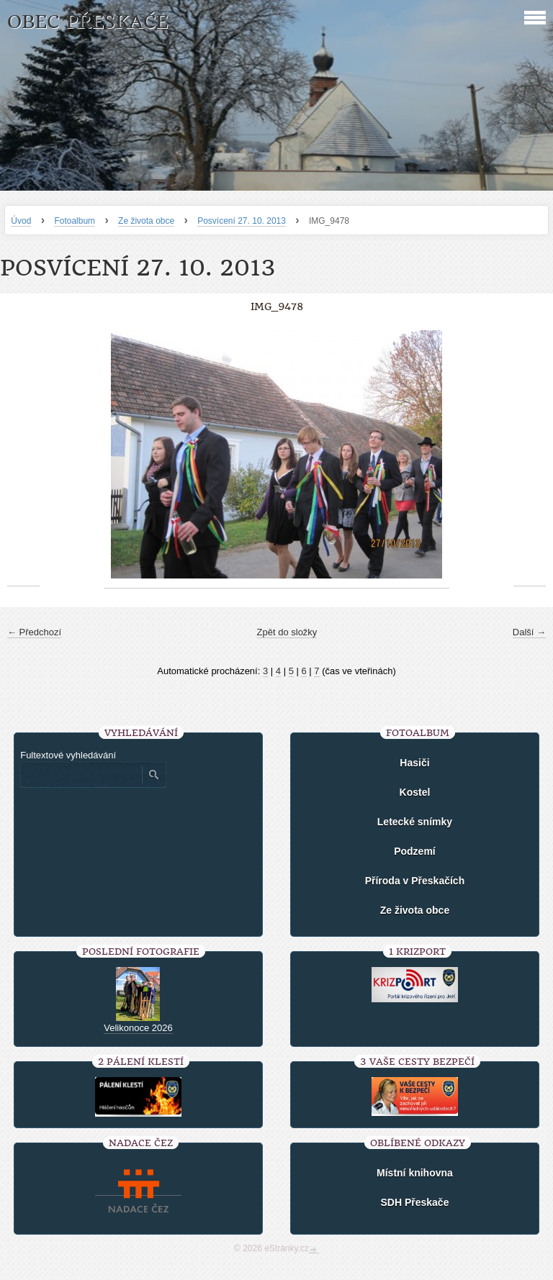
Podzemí (415, 851)
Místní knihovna (415, 1173)
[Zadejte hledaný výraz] (80, 775)
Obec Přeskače (87, 22)
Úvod (21, 221)
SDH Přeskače (414, 1202)
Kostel (415, 792)
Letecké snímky (414, 821)
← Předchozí (34, 632)
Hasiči (414, 762)
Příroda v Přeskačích (415, 880)
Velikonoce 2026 (138, 1027)
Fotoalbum (74, 221)
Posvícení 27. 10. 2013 (241, 221)
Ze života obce (146, 221)
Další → (529, 632)
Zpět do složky (287, 632)
